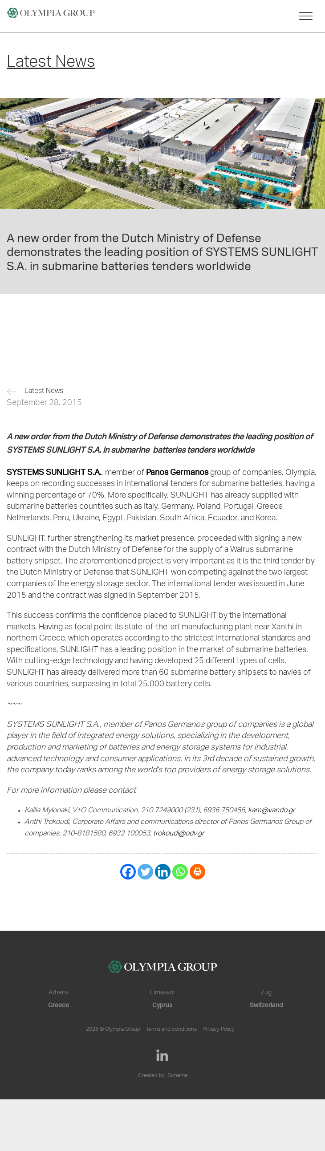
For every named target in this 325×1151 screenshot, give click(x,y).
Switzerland (266, 1005)
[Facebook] (128, 871)
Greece (58, 1005)
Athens (59, 993)
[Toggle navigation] (305, 16)
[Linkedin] (163, 871)
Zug (266, 993)
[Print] (197, 871)
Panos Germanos (177, 471)
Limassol (162, 993)
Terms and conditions (171, 1029)
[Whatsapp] (180, 871)
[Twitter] (145, 871)
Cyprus (162, 1005)
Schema (177, 1075)
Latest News (43, 391)
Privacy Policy (219, 1029)
